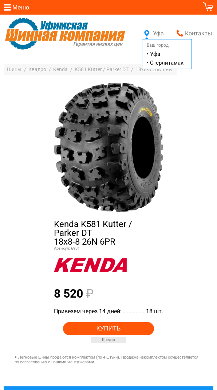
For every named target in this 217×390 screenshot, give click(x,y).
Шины (14, 69)
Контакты (198, 33)
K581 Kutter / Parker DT (102, 69)
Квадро (37, 69)
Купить (108, 328)
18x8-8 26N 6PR (153, 69)
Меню (20, 7)
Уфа (154, 33)
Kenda (60, 69)
